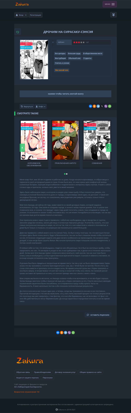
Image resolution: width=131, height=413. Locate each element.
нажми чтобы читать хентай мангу (66, 93)
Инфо (40, 106)
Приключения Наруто (65, 163)
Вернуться (27, 106)
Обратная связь (23, 372)
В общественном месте (92, 53)
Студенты (87, 58)
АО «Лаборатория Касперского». (28, 387)
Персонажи (48, 377)
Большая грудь (74, 53)
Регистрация (35, 15)
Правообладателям (42, 372)
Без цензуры (60, 53)
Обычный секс (75, 58)
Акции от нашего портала (27, 377)
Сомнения (97, 163)
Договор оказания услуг (65, 372)
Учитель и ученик (62, 63)
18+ (26, 44)
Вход (21, 15)
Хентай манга (26, 47)
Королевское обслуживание (34, 164)
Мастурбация (60, 58)
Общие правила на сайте (90, 372)
